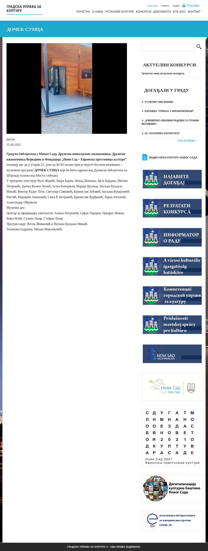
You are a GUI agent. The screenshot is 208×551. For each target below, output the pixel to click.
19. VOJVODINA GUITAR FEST (162, 133)
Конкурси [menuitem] (144, 11)
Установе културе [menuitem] (119, 11)
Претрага (199, 47)
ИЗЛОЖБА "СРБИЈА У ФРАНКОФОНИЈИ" (169, 111)
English (176, 5)
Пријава (192, 5)
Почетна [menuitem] (83, 11)
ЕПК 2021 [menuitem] (179, 11)
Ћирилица (152, 5)
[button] (66, 88)
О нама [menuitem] (97, 11)
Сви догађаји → (188, 140)
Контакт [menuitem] (194, 11)
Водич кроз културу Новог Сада (173, 157)
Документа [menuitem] (162, 11)
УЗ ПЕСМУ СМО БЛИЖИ (159, 102)
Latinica (165, 5)
